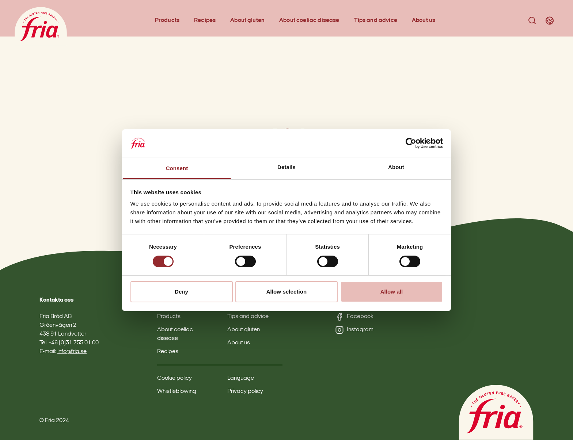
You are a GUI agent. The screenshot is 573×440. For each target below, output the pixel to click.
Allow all (391, 291)
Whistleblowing (176, 391)
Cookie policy (174, 378)
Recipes (205, 20)
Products (167, 20)
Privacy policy (245, 391)
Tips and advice (375, 20)
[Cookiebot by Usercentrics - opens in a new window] (411, 143)
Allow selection (286, 291)
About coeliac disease (309, 20)
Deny (181, 291)
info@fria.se (72, 352)
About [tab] (396, 167)
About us (423, 20)
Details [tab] (286, 167)
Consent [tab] (177, 168)
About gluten (247, 20)
